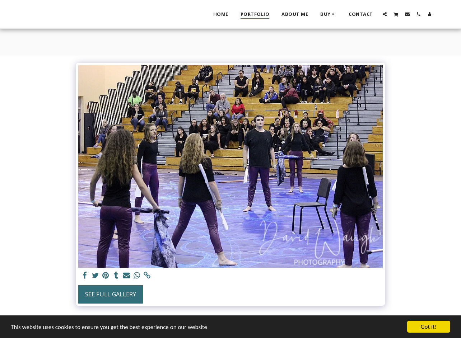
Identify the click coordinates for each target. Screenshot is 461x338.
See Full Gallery (110, 294)
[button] (384, 14)
